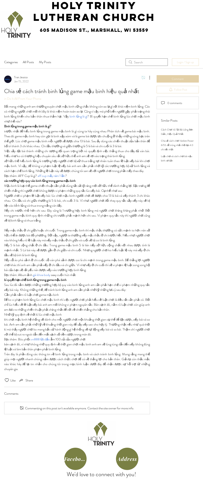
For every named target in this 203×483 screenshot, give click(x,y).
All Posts (28, 62)
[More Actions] (147, 77)
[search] (147, 62)
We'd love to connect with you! (101, 474)
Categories (11, 62)
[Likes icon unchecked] (7, 380)
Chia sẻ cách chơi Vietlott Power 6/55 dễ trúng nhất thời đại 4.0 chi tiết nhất (177, 145)
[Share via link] (26, 380)
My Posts (45, 62)
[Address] (127, 459)
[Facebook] (75, 459)
